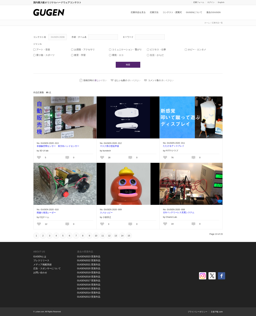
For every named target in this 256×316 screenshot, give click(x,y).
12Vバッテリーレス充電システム (178, 212)
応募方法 (154, 12)
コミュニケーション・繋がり (127, 49)
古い (105, 80)
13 (116, 235)
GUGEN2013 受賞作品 (88, 296)
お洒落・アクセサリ (84, 49)
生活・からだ (157, 55)
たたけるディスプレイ (173, 146)
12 (109, 235)
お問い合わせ (40, 272)
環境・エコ (117, 55)
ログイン (211, 2)
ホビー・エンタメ (197, 49)
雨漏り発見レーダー (46, 212)
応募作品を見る (138, 12)
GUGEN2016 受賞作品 (88, 284)
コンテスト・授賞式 (172, 12)
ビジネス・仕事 (158, 49)
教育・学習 (80, 55)
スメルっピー (106, 212)
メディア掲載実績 (42, 264)
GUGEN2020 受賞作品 (88, 268)
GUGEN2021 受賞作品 (88, 264)
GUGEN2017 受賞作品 (88, 280)
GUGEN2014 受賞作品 (88, 292)
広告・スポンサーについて (47, 268)
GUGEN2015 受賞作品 (88, 288)
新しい (98, 80)
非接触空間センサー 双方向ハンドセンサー (58, 146)
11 (103, 235)
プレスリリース (41, 260)
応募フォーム (198, 2)
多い (130, 80)
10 (96, 235)
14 (122, 235)
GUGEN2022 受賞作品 (88, 260)
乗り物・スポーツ (45, 55)
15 (129, 235)
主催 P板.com (217, 312)
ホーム (207, 23)
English (221, 2)
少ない (137, 80)
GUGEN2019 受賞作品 (88, 272)
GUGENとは (39, 256)
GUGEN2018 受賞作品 (88, 276)
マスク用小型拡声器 (109, 146)
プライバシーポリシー (197, 312)
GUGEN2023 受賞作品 (88, 256)
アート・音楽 (43, 49)
